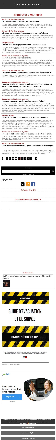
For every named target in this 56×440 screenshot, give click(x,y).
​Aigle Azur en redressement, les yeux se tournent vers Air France (25, 33)
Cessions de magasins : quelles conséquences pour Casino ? (24, 100)
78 (35, 159)
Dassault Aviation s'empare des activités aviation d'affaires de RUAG (27, 72)
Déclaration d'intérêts (28, 437)
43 (12, 159)
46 (21, 159)
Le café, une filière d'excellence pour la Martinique (21, 21)
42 (9, 159)
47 (24, 159)
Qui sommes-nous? (28, 427)
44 (15, 159)
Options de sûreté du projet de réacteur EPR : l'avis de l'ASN (24, 44)
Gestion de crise (28, 273)
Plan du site (23, 423)
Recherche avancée (28, 174)
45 (18, 159)
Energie (4, 42)
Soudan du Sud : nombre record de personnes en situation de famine (27, 133)
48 (27, 159)
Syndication (32, 423)
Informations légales (28, 432)
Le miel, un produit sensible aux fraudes (17, 57)
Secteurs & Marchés (9, 19)
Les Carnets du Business (28, 4)
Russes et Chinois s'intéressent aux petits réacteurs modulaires (25, 117)
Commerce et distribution (11, 55)
